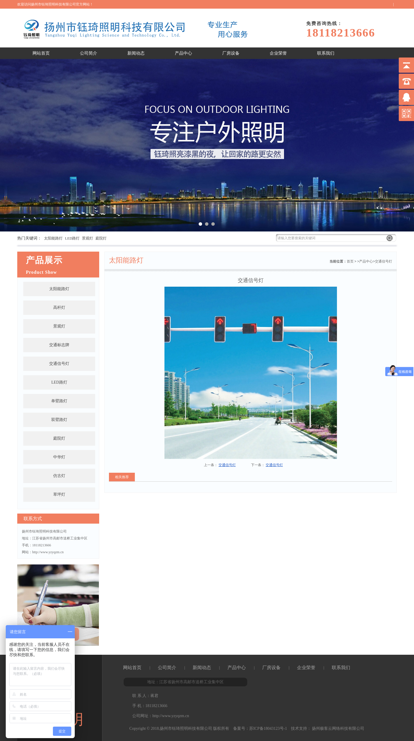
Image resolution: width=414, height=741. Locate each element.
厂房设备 (230, 53)
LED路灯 (72, 238)
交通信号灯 (383, 261)
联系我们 (325, 53)
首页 (350, 261)
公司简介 (88, 53)
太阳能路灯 (53, 238)
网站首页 (41, 53)
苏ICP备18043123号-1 (268, 728)
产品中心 (183, 53)
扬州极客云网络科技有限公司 (338, 728)
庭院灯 (101, 238)
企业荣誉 (278, 53)
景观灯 (87, 238)
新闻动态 (136, 53)
